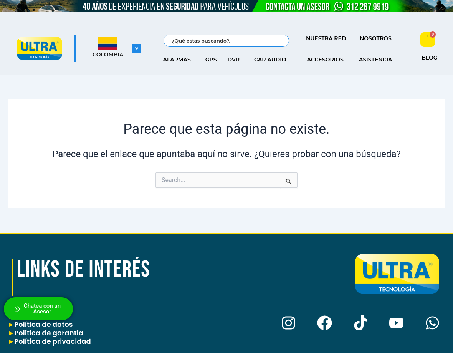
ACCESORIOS (327, 59)
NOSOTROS (377, 38)
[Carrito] (427, 39)
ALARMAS (178, 59)
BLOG (429, 57)
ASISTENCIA (377, 59)
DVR (235, 59)
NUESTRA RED (328, 38)
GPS (211, 59)
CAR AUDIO (272, 59)
